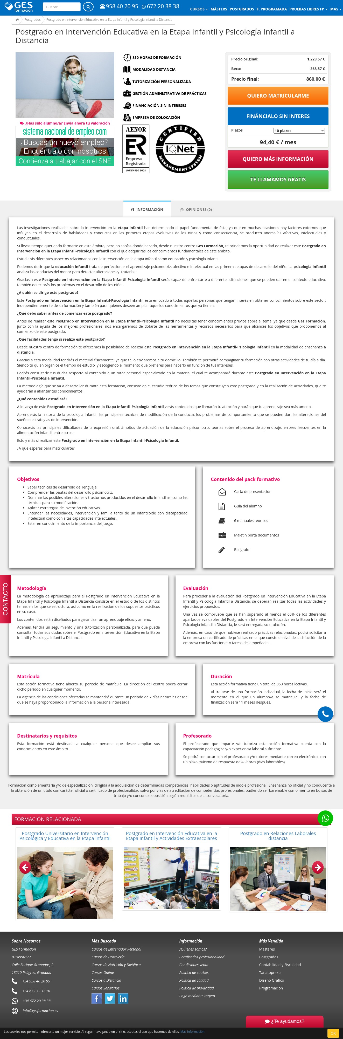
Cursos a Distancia (106, 980)
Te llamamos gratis (278, 179)
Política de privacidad (196, 988)
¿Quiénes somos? (193, 949)
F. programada (272, 8)
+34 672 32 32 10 (36, 990)
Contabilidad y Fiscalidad (280, 964)
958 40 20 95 (119, 6)
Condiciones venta (193, 964)
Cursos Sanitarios (106, 988)
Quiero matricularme (278, 95)
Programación (271, 988)
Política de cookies (194, 972)
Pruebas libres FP (308, 8)
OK (333, 1033)
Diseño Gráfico (271, 980)
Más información (192, 1031)
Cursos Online (103, 972)
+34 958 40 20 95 (36, 981)
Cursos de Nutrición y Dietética (116, 964)
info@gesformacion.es (40, 1010)
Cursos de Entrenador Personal (116, 949)
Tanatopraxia (270, 972)
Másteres (267, 949)
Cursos (199, 8)
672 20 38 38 (160, 6)
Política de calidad (194, 980)
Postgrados (268, 956)
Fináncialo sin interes (278, 116)
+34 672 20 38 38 (37, 1000)
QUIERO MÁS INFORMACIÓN (278, 158)
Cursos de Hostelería (108, 956)
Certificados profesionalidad (202, 956)
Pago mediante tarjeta (197, 995)
